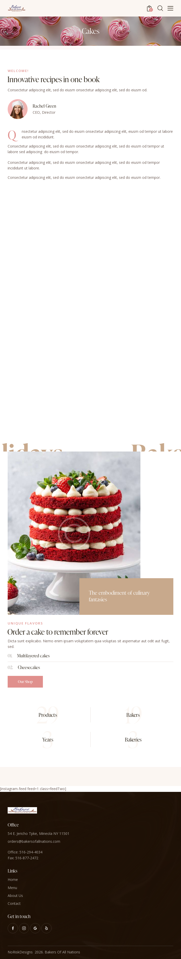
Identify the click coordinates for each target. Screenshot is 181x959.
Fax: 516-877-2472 (23, 857)
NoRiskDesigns (20, 952)
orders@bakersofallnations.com (34, 841)
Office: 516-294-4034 (25, 852)
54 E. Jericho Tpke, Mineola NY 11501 (38, 833)
